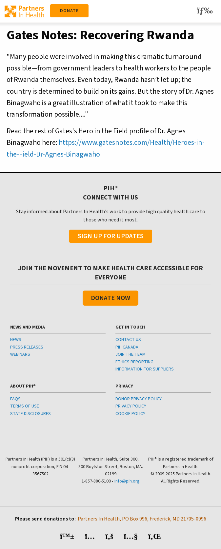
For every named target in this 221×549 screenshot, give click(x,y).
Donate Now (110, 298)
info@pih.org (127, 481)
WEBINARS (20, 354)
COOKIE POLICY (130, 413)
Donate (69, 11)
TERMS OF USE (24, 406)
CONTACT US (128, 339)
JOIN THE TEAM (130, 354)
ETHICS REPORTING (134, 362)
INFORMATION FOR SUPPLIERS (144, 369)
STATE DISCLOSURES (30, 413)
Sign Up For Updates (111, 236)
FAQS (15, 399)
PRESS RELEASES (26, 347)
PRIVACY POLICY (130, 406)
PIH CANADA (126, 347)
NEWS (15, 339)
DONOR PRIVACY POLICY (138, 399)
